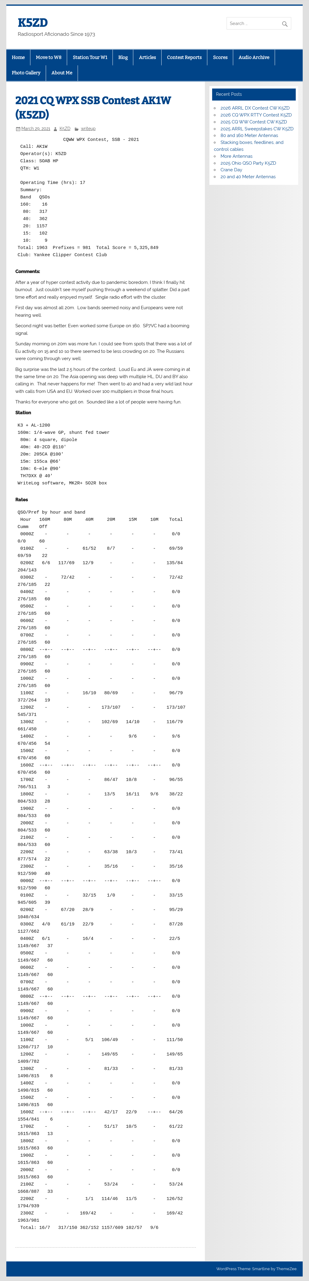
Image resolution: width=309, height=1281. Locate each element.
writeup (88, 128)
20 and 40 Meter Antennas (248, 176)
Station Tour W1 (90, 57)
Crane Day (231, 170)
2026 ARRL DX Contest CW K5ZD (255, 108)
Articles (147, 57)
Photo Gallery (26, 73)
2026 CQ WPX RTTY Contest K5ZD (256, 115)
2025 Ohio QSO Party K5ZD (248, 163)
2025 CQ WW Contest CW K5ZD (254, 122)
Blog (123, 57)
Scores (220, 57)
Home (18, 57)
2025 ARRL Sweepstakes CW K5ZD (257, 129)
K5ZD (33, 23)
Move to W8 (48, 57)
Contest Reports (184, 57)
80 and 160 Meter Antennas (249, 135)
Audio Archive (254, 57)
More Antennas (236, 156)
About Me (61, 73)
